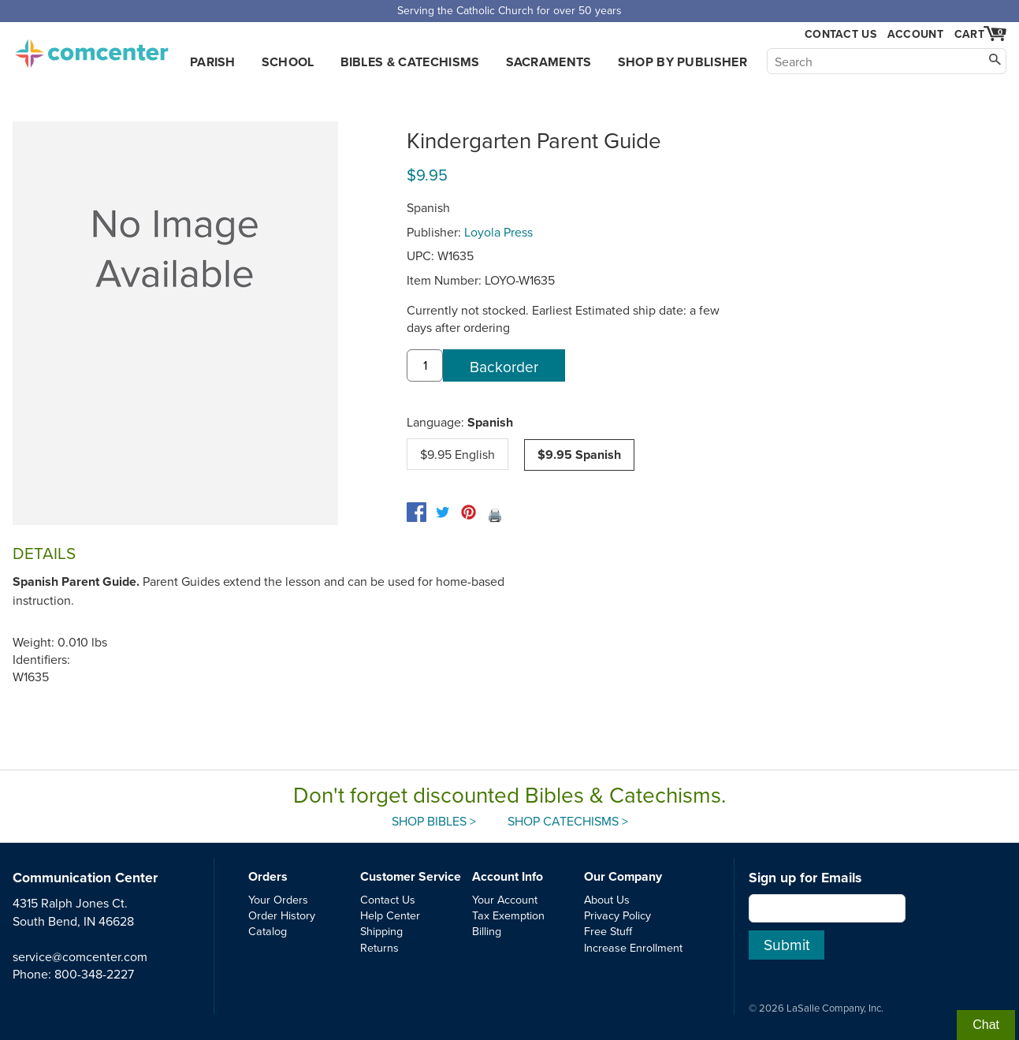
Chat (986, 1024)
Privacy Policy (617, 915)
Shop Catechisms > (568, 820)
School (288, 62)
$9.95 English (457, 454)
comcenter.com (91, 49)
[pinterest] (468, 512)
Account (915, 34)
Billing (486, 931)
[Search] (886, 61)
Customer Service (410, 876)
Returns (379, 947)
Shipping (381, 931)
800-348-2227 (94, 973)
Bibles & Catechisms (410, 62)
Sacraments (549, 62)
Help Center (390, 915)
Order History (281, 915)
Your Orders (278, 899)
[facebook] (416, 512)
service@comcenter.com (80, 956)
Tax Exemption (508, 915)
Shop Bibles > (434, 820)
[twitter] (442, 512)
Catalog (267, 931)
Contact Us (840, 34)
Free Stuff (608, 931)
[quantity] (425, 365)
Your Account (504, 899)
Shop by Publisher (682, 62)
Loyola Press (498, 231)
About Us (607, 899)
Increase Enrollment (633, 947)
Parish (213, 62)
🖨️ (495, 515)
